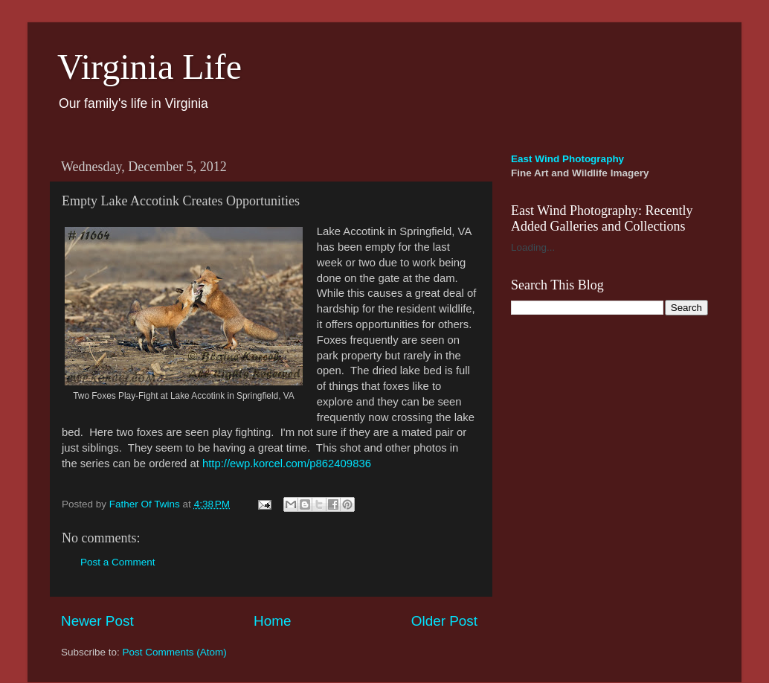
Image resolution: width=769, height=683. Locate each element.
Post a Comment (117, 562)
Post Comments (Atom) (175, 652)
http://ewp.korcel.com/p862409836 (286, 463)
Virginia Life (149, 66)
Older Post (444, 621)
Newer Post (97, 621)
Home (272, 621)
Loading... (533, 247)
